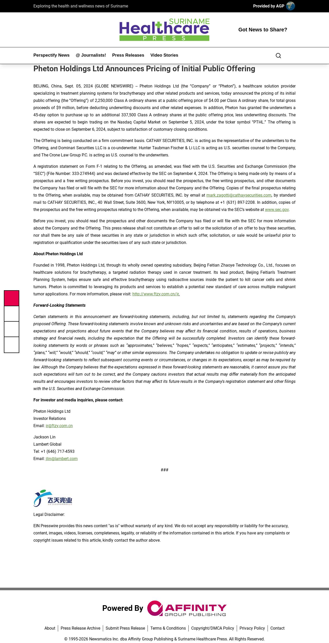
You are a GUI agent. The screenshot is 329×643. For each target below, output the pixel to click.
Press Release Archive (80, 628)
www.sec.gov (277, 209)
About (49, 628)
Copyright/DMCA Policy (212, 628)
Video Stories (164, 55)
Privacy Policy (252, 628)
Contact (277, 628)
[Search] (278, 55)
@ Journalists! (91, 55)
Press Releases (128, 55)
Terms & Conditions (168, 628)
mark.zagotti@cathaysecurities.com (238, 195)
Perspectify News (51, 55)
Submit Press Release (125, 628)
